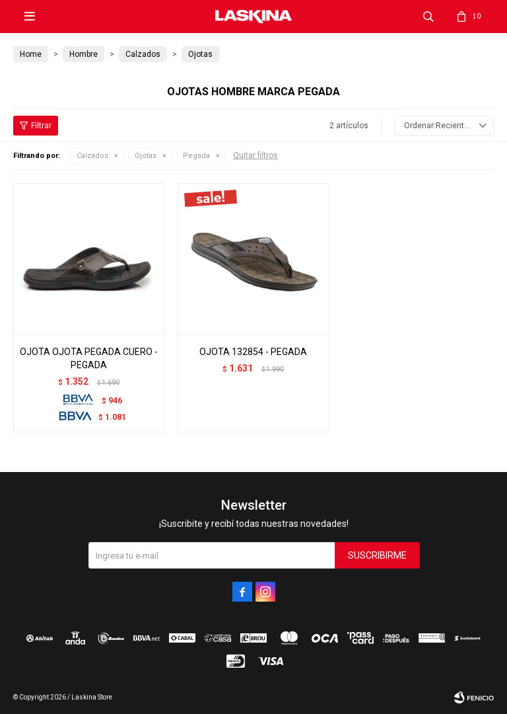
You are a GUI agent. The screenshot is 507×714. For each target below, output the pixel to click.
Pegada (196, 155)
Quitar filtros (255, 155)
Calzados (92, 155)
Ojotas (145, 155)
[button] (428, 16)
